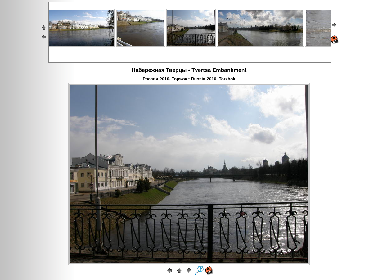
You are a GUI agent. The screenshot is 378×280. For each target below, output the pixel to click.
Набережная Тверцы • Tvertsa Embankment (189, 70)
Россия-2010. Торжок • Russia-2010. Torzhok (189, 78)
